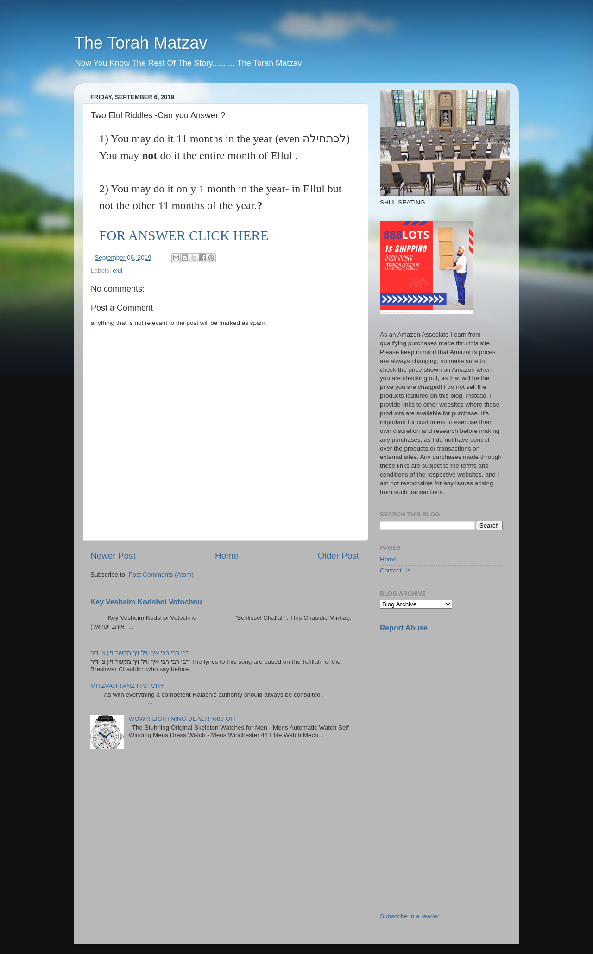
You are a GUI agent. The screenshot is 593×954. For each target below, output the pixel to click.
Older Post (338, 555)
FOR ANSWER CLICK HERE (184, 235)
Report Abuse (404, 628)
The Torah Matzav (140, 42)
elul (117, 270)
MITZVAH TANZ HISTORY (127, 685)
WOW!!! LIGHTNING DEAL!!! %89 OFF (183, 718)
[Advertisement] (449, 705)
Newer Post (113, 555)
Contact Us (395, 570)
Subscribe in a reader (409, 916)
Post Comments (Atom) (161, 574)
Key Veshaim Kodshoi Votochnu (146, 602)
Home (226, 555)
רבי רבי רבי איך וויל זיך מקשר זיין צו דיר (139, 652)
